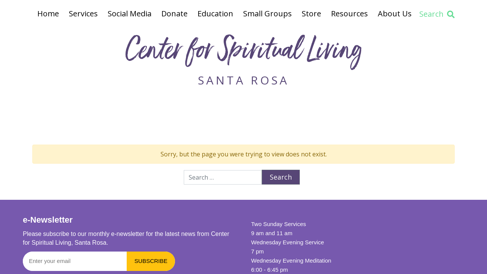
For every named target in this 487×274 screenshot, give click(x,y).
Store (311, 13)
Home (48, 13)
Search (437, 14)
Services (83, 13)
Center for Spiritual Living (243, 52)
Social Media (129, 13)
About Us (395, 13)
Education (215, 13)
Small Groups (267, 13)
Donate (174, 13)
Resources (349, 13)
